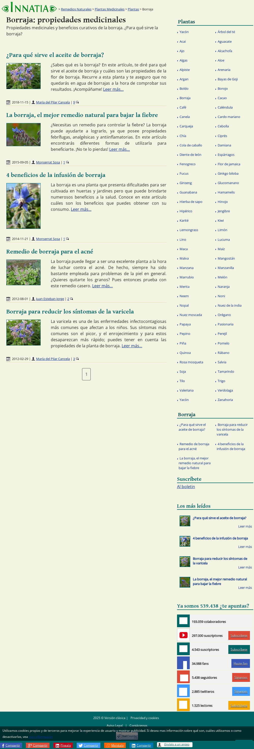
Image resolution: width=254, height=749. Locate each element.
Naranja (224, 286)
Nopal (184, 305)
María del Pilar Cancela (53, 102)
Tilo (182, 381)
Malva (184, 258)
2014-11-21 (20, 238)
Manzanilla (226, 267)
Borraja (185, 98)
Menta (184, 286)
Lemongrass (189, 230)
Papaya (185, 324)
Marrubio (187, 277)
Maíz (221, 249)
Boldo (184, 88)
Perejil (222, 333)
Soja (183, 371)
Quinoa (185, 352)
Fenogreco (188, 164)
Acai (183, 41)
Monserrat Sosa (48, 162)
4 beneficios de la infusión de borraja (55, 175)
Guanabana (188, 192)
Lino (183, 239)
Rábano (223, 352)
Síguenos (240, 677)
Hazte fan (240, 663)
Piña (183, 343)
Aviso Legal (115, 725)
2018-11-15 (20, 102)
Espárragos (226, 154)
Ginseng (186, 183)
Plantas (133, 9)
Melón (222, 277)
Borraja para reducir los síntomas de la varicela (70, 311)
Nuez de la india (230, 305)
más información (41, 737)
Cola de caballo (191, 145)
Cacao (222, 98)
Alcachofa (225, 51)
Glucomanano (228, 183)
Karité (184, 220)
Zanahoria (225, 399)
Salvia (222, 362)
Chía (183, 135)
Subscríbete (239, 635)
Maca (184, 249)
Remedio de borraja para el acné (49, 251)
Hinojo (223, 201)
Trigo (221, 381)
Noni (221, 296)
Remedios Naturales (76, 9)
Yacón (184, 31)
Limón (222, 230)
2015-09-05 (20, 162)
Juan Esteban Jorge (50, 298)
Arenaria (224, 69)
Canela (185, 116)
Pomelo (223, 343)
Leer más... (113, 89)
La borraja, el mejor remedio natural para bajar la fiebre (82, 115)
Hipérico (186, 211)
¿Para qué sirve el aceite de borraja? (55, 55)
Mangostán (226, 258)
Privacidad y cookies (145, 718)
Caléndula (225, 107)
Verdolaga (225, 390)
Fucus (184, 173)
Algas (183, 60)
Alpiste (185, 69)
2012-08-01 (20, 298)
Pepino (185, 333)
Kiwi (221, 220)
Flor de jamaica (229, 164)
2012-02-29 (20, 358)
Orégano (224, 314)
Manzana (187, 267)
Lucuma (224, 239)
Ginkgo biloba (228, 173)
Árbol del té (226, 31)
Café (183, 107)
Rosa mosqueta (191, 362)
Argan (184, 79)
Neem (184, 296)
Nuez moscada (191, 314)
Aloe (221, 60)
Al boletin (186, 486)
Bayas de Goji (228, 79)
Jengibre (224, 211)
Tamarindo (226, 371)
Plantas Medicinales (109, 9)
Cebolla (223, 126)
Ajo (182, 51)
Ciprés (222, 135)
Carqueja (186, 126)
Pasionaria (225, 324)
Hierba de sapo (191, 201)
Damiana (224, 145)
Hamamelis (226, 192)
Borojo (223, 88)
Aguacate (225, 41)
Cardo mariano (229, 116)
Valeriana (187, 390)
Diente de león (190, 154)
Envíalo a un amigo (176, 744)
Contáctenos (138, 725)
